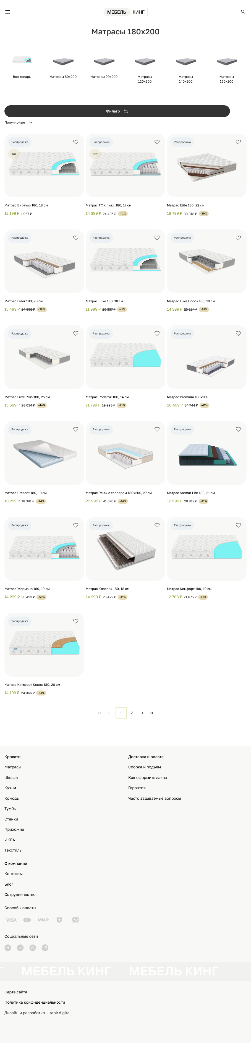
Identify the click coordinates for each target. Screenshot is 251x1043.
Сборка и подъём (144, 767)
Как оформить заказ (147, 777)
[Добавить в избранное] (75, 142)
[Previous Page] (109, 713)
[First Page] (99, 713)
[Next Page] (142, 713)
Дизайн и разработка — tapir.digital (37, 1013)
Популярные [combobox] (14, 122)
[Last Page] (152, 713)
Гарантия (137, 788)
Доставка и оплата (146, 757)
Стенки (11, 819)
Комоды (12, 798)
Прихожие (14, 829)
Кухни (10, 788)
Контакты (13, 873)
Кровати (12, 757)
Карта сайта (15, 992)
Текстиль (13, 850)
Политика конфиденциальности (34, 1002)
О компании (15, 863)
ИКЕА (9, 840)
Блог (8, 884)
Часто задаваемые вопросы (154, 798)
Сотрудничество (20, 894)
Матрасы (12, 767)
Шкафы (11, 777)
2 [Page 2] (131, 712)
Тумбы (10, 808)
